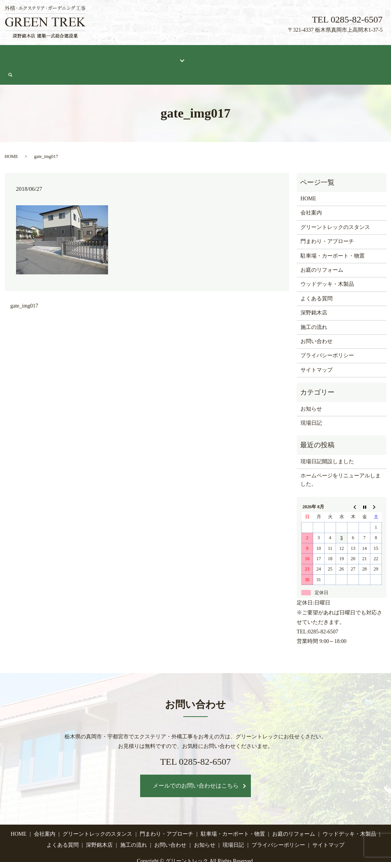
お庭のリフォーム (322, 251)
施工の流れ (282, 56)
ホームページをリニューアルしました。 (341, 461)
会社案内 (47, 56)
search (382, 56)
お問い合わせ (353, 56)
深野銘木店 (246, 56)
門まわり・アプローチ (327, 223)
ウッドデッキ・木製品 (327, 265)
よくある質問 (207, 56)
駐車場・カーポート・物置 (333, 237)
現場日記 (316, 56)
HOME (18, 56)
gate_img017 (24, 287)
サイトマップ (317, 351)
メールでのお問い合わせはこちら (196, 767)
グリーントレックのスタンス (102, 56)
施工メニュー (162, 56)
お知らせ (311, 390)
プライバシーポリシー (327, 337)
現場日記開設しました (327, 443)
